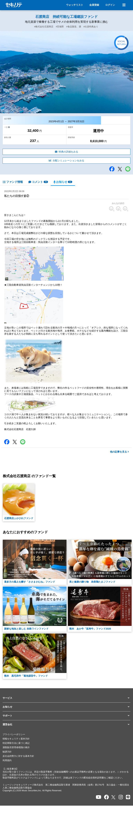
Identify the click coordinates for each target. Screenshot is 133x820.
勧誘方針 (7, 752)
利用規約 (7, 760)
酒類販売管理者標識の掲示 (16, 747)
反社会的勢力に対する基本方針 (18, 756)
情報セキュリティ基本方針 (16, 739)
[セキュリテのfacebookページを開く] (106, 797)
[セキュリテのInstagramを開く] (121, 797)
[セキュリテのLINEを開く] (128, 797)
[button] (66, 698)
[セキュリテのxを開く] (113, 797)
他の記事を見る (119, 451)
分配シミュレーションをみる (66, 160)
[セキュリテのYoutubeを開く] (98, 797)
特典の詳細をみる (66, 151)
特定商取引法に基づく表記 (16, 743)
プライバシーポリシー (14, 734)
